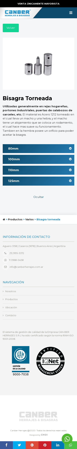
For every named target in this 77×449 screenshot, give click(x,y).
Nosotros (10, 291)
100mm (40, 159)
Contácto (10, 315)
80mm (40, 148)
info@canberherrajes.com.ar (26, 266)
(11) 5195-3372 (13, 253)
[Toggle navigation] (71, 12)
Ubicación (11, 307)
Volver (11, 27)
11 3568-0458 (13, 260)
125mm (40, 181)
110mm (40, 170)
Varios (29, 219)
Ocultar (38, 197)
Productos (15, 219)
